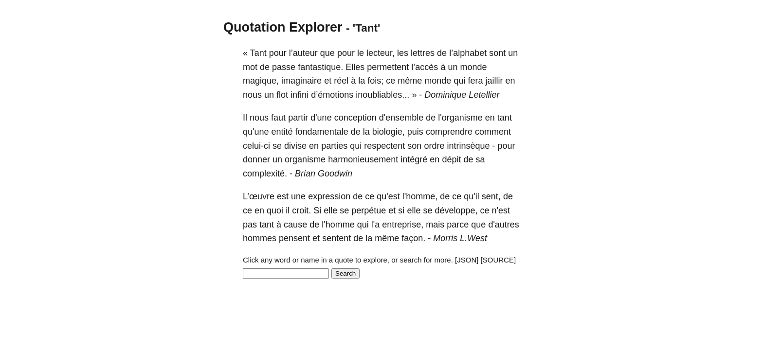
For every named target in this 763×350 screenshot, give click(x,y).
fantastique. (320, 67)
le (360, 53)
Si (317, 210)
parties (334, 146)
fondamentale (321, 132)
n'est (501, 210)
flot (282, 95)
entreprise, (402, 224)
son (414, 146)
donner (256, 159)
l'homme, (419, 196)
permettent (388, 67)
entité (282, 132)
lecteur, (380, 53)
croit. (301, 210)
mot (250, 67)
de (442, 53)
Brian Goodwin (323, 173)
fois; (375, 81)
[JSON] (466, 260)
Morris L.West (460, 238)
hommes (259, 238)
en (510, 81)
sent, (491, 196)
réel (341, 81)
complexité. (265, 173)
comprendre (449, 132)
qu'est (388, 196)
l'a (375, 224)
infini (300, 95)
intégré (413, 159)
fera (475, 81)
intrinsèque (468, 146)
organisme (305, 159)
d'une (320, 117)
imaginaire (301, 81)
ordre (434, 146)
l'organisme (460, 117)
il (288, 210)
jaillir (494, 81)
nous (252, 95)
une (298, 196)
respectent (384, 146)
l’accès (424, 67)
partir (298, 117)
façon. (413, 238)
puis (415, 132)
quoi (275, 210)
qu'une (256, 132)
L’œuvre (258, 196)
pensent (294, 238)
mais (435, 224)
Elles (354, 67)
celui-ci (256, 146)
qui (459, 81)
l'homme (338, 224)
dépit (451, 159)
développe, (456, 210)
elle (330, 210)
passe (283, 67)
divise (295, 146)
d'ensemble (401, 117)
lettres (423, 53)
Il (245, 117)
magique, (261, 81)
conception (355, 117)
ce (390, 81)
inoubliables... (382, 95)
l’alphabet (468, 53)
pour (278, 53)
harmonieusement (363, 159)
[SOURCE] (498, 260)
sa (480, 159)
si (401, 210)
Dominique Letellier (461, 95)
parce (458, 224)
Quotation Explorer (283, 27)
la (361, 81)
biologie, (388, 132)
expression (329, 196)
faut (278, 117)
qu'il (471, 196)
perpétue (368, 210)
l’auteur (303, 53)
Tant (258, 53)
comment (493, 132)
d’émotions (332, 95)
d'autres (503, 224)
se (277, 146)
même (410, 81)
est (283, 196)
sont (497, 53)
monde (473, 67)
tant (504, 117)
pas (250, 224)
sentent (336, 238)
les (402, 53)
